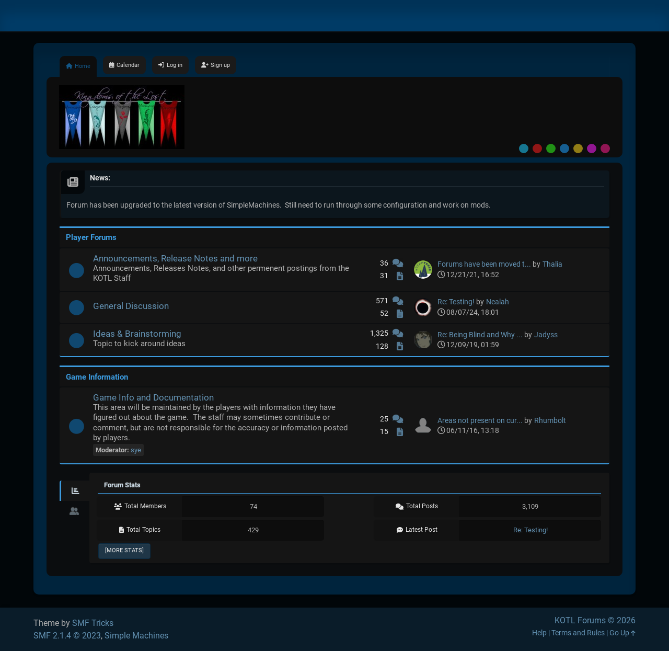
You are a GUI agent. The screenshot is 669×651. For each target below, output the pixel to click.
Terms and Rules (578, 633)
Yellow (578, 148)
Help (539, 633)
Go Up (622, 633)
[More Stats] (124, 550)
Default (523, 148)
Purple (591, 148)
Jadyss (546, 334)
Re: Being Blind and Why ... (480, 334)
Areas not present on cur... (480, 420)
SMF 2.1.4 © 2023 (67, 636)
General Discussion (131, 306)
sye (136, 450)
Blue (564, 148)
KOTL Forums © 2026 (595, 620)
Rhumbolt (550, 420)
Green (551, 148)
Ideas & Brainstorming (137, 333)
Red (537, 148)
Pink (605, 148)
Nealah (497, 302)
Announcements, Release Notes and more (175, 258)
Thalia (552, 264)
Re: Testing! (456, 302)
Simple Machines (136, 636)
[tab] (74, 491)
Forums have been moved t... (484, 264)
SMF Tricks (92, 623)
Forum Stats (122, 485)
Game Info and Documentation (153, 397)
